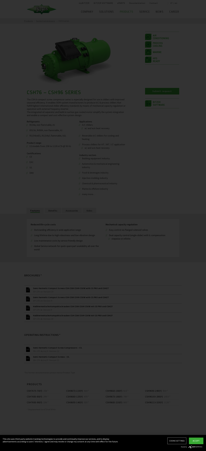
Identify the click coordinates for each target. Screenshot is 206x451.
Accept (196, 441)
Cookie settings (177, 441)
